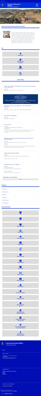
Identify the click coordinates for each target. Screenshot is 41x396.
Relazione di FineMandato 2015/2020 (20, 312)
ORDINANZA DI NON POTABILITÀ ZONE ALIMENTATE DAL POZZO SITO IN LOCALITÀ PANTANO (18, 139)
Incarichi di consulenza (20, 292)
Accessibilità (4, 374)
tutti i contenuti (14, 177)
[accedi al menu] (37, 5)
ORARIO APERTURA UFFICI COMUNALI (12, 164)
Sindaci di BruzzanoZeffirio (20, 305)
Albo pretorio (20, 54)
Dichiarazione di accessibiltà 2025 (7, 386)
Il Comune (4, 185)
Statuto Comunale (5, 200)
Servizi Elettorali (20, 261)
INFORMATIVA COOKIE (8, 393)
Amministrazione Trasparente (20, 61)
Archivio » (20, 179)
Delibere (20, 74)
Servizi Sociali (20, 268)
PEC (20, 219)
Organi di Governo (20, 225)
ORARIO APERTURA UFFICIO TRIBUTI (11, 153)
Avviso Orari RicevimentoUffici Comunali (20, 319)
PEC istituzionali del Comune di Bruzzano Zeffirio (9, 371)
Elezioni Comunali (20, 255)
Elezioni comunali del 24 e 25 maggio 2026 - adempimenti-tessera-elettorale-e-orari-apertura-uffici (20, 86)
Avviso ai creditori (7, 124)
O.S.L (20, 213)
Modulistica (4, 194)
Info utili (3, 373)
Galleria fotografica (20, 280)
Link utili (3, 372)
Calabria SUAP (20, 243)
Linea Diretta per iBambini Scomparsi (20, 334)
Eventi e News (20, 79)
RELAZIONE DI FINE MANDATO (10, 115)
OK (2, 393)
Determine (20, 68)
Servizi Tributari (20, 274)
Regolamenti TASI (20, 298)
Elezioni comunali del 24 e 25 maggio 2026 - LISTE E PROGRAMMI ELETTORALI (17, 106)
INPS (20, 249)
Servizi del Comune (6, 207)
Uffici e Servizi (20, 231)
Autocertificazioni (5, 203)
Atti (2, 48)
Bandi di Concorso (5, 191)
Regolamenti (4, 197)
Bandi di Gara (4, 189)
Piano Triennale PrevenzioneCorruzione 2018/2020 (20, 326)
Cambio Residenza (20, 237)
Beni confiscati (20, 286)
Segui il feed (6, 177)
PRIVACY (15, 391)
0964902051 (5, 356)
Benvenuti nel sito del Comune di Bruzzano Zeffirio (13, 26)
